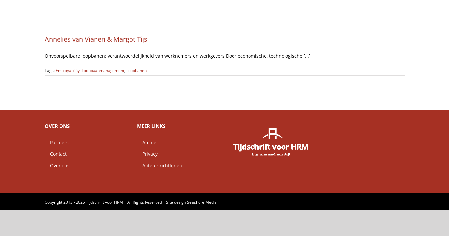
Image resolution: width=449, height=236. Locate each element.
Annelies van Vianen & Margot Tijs (96, 39)
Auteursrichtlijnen (159, 165)
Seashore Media (202, 202)
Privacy (147, 154)
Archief (147, 142)
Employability (68, 70)
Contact (56, 154)
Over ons (57, 165)
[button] (402, 8)
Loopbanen (136, 70)
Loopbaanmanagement (103, 70)
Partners (57, 142)
